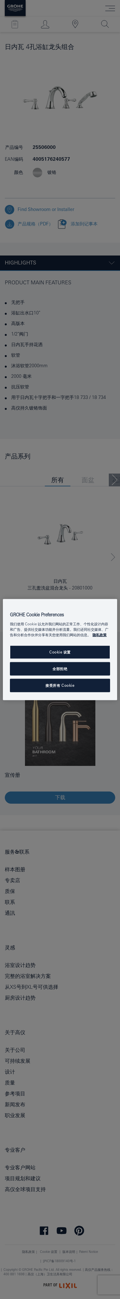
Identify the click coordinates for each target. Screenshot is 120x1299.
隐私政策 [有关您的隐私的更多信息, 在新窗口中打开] (99, 635)
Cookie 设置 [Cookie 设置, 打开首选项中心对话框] (60, 652)
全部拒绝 (59, 669)
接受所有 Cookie (59, 685)
